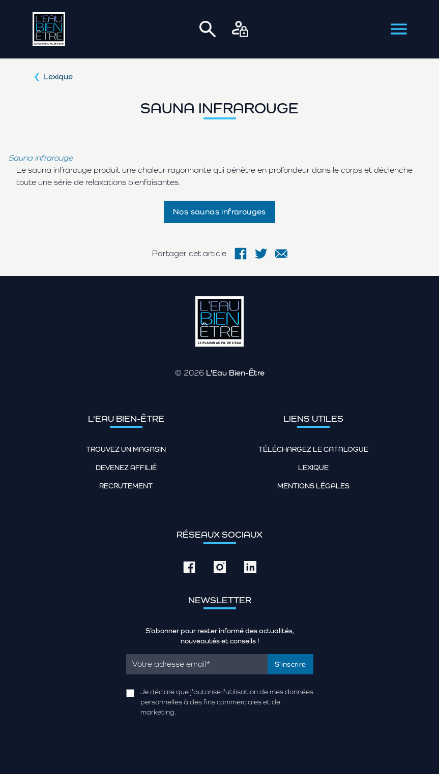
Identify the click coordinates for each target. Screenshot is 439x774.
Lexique (58, 76)
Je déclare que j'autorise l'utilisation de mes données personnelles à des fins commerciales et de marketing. (226, 702)
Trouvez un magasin (126, 449)
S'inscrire (290, 664)
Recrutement (126, 486)
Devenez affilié (126, 467)
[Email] (197, 664)
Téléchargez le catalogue (313, 449)
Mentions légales (313, 486)
